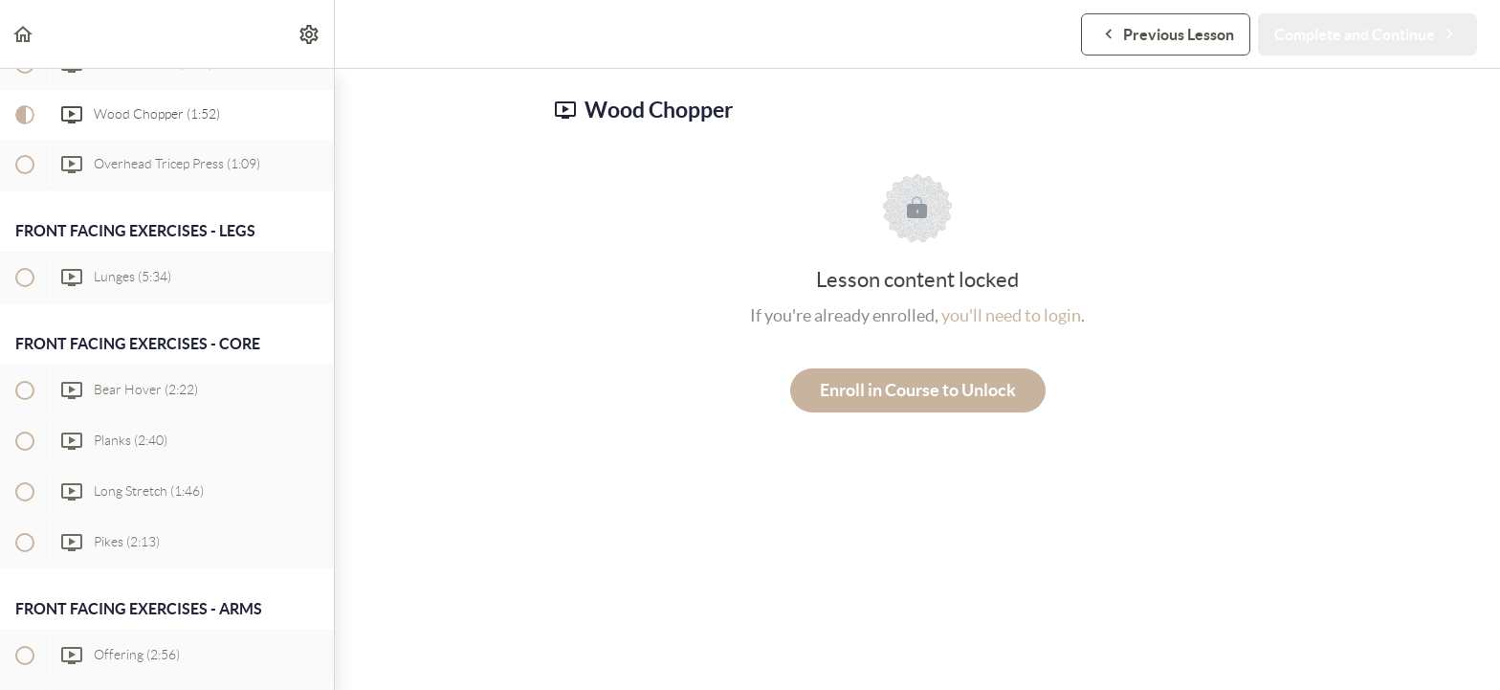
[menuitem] (310, 34)
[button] (24, 34)
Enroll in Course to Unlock (918, 390)
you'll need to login (1011, 315)
